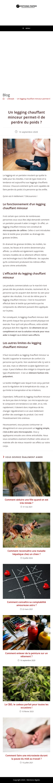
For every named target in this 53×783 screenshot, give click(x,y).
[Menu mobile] (26, 28)
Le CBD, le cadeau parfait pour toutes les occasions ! (26, 706)
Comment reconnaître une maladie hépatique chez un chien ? (26, 552)
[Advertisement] (26, 59)
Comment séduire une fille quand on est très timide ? (26, 501)
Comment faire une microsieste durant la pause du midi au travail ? (26, 757)
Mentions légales (33, 780)
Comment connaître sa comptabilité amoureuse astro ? (26, 604)
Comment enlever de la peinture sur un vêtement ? (26, 655)
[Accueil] (3, 98)
